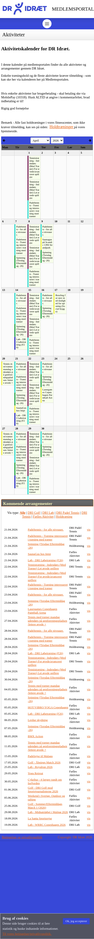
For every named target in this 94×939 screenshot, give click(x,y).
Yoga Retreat (35, 773)
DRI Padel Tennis (67, 513)
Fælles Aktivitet (43, 516)
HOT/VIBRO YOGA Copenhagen (48, 707)
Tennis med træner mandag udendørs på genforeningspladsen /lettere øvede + (47, 620)
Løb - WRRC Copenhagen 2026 (47, 824)
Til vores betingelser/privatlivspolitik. (27, 934)
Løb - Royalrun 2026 (40, 767)
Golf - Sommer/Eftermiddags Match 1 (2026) (45, 805)
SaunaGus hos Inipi (39, 554)
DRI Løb (48, 513)
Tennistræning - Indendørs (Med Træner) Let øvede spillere (47, 566)
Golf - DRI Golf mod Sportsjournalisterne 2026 (43, 789)
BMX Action (35, 736)
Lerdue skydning (38, 720)
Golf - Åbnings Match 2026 (44, 762)
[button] (76, 921)
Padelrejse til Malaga (40, 756)
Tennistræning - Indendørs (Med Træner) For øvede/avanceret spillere (47, 576)
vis (88, 529)
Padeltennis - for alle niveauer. (45, 529)
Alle (23, 513)
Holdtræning (64, 516)
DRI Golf (34, 513)
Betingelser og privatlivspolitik (22, 837)
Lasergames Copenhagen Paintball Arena (42, 610)
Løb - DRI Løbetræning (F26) (45, 560)
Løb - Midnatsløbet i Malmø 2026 (48, 812)
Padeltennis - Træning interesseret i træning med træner (48, 537)
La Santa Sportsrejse (40, 818)
